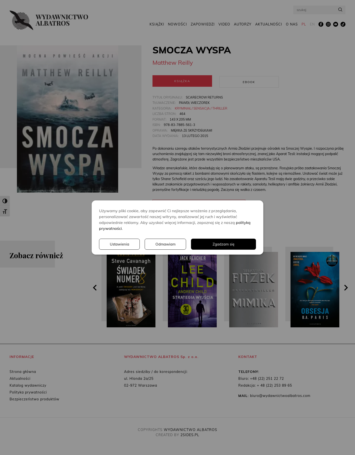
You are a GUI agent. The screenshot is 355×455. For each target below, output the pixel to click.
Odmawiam (235, 244)
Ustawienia (188, 244)
